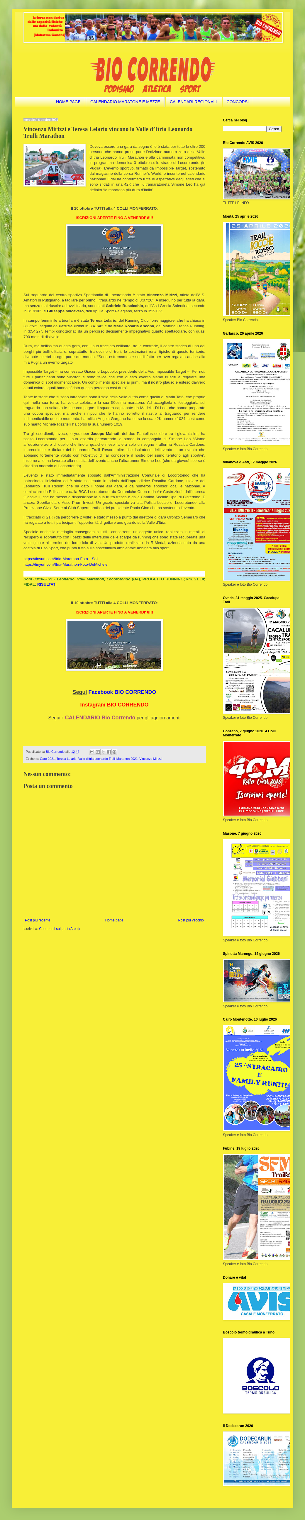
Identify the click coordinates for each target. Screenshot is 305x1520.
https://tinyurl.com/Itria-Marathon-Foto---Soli (60, 559)
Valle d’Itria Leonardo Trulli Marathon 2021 (108, 758)
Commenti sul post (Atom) (59, 929)
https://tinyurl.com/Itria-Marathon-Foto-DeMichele (65, 564)
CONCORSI (238, 101)
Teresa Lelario (67, 758)
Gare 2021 (47, 758)
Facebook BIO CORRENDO (122, 692)
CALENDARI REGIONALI (193, 101)
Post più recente (37, 920)
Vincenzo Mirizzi (150, 758)
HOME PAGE (68, 101)
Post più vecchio (191, 920)
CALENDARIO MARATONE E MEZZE (125, 101)
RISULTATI (47, 584)
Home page (114, 920)
